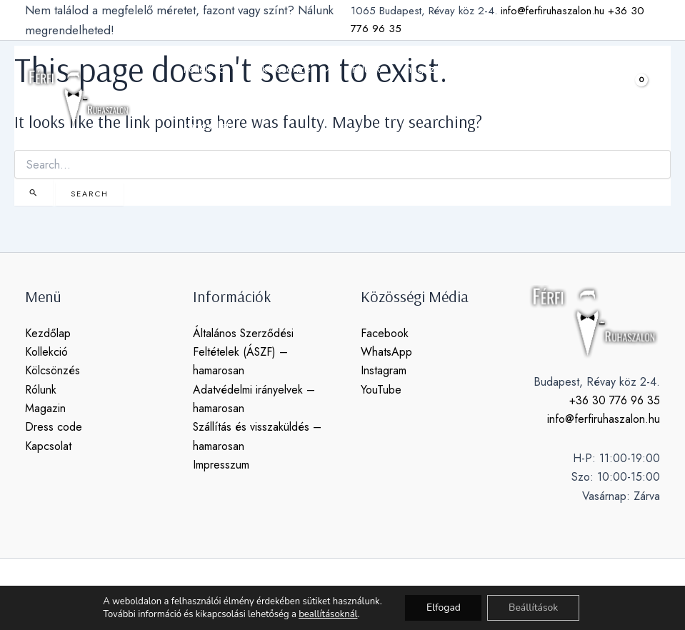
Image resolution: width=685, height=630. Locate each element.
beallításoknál (327, 614)
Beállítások (534, 607)
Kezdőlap (48, 333)
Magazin (45, 408)
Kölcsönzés (52, 371)
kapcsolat (206, 126)
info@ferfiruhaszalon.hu (552, 11)
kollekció (211, 69)
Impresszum (221, 464)
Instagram (383, 371)
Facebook (385, 333)
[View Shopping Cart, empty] (645, 98)
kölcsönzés (296, 69)
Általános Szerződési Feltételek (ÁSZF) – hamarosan (243, 352)
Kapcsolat (48, 446)
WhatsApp (386, 352)
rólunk (366, 69)
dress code (493, 69)
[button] (610, 98)
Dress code (53, 427)
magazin (423, 69)
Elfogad (443, 607)
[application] (232, 69)
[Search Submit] (33, 192)
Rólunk (41, 389)
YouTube (381, 389)
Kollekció (46, 352)
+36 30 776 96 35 (614, 400)
